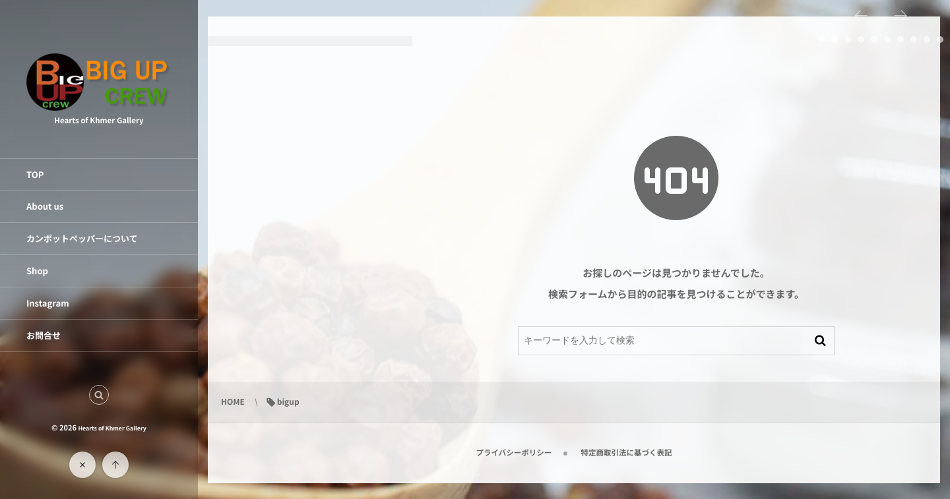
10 (940, 39)
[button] (99, 395)
